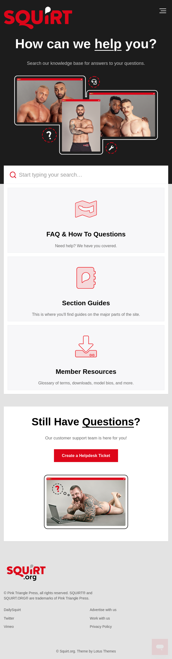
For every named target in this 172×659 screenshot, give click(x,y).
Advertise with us (103, 610)
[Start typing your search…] (86, 175)
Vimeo (9, 627)
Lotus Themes (105, 651)
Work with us (100, 618)
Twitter (9, 618)
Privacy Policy (101, 627)
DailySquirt (12, 610)
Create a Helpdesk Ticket (86, 455)
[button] (162, 11)
